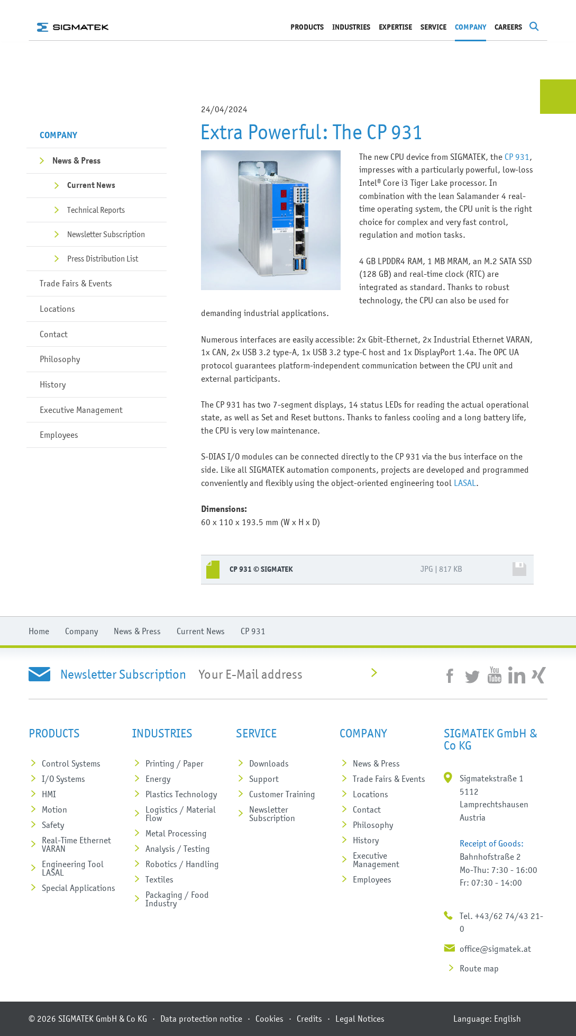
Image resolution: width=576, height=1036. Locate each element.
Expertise (395, 27)
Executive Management (81, 409)
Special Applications (78, 887)
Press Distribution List (102, 258)
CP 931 (517, 156)
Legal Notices (360, 1018)
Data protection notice (201, 1018)
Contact (54, 334)
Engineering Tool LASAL (73, 868)
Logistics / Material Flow (180, 813)
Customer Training (282, 794)
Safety (53, 824)
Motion (54, 809)
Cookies (269, 1018)
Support (264, 778)
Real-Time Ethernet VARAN (76, 844)
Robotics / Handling (182, 864)
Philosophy (60, 359)
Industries (351, 27)
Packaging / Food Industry (177, 898)
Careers (508, 27)
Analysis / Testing (177, 848)
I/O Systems (63, 778)
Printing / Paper (174, 763)
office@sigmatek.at (495, 948)
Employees (59, 434)
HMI (49, 794)
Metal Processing (176, 833)
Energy (157, 778)
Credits (309, 1018)
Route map (479, 968)
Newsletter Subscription (106, 234)
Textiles (159, 879)
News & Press (76, 160)
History (53, 384)
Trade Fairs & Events (76, 283)
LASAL (465, 483)
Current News (91, 185)
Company (470, 27)
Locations (57, 308)
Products (307, 27)
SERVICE (433, 27)
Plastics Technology (181, 794)
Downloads (269, 763)
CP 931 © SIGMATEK (261, 569)
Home (39, 631)
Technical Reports (96, 209)
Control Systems (71, 763)
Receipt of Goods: (492, 843)
